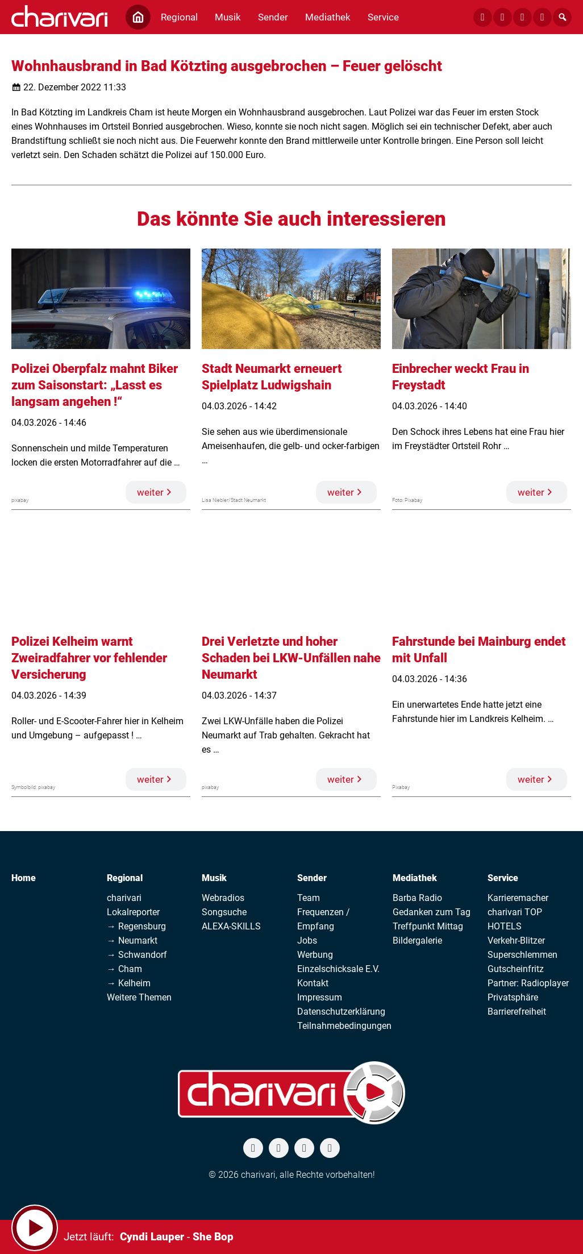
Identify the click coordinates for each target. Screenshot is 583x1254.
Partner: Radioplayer (528, 983)
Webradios (223, 897)
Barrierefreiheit (517, 1011)
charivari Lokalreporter (133, 904)
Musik (214, 878)
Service (503, 878)
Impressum (319, 997)
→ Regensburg (136, 926)
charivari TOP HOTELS (515, 919)
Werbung (315, 954)
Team (308, 897)
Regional (125, 878)
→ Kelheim (129, 983)
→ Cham (124, 969)
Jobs (307, 940)
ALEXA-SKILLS (231, 926)
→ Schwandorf (137, 954)
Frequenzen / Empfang (323, 919)
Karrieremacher (518, 897)
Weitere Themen (139, 997)
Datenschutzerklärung (341, 1011)
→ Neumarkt (132, 940)
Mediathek (415, 878)
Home (23, 878)
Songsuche (224, 912)
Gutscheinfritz (516, 969)
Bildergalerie (417, 940)
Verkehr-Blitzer (516, 940)
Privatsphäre (513, 997)
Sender (312, 878)
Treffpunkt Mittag (428, 926)
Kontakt (312, 983)
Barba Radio (417, 897)
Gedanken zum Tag (431, 912)
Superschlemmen (522, 954)
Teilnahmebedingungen (344, 1025)
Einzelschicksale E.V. (338, 969)
